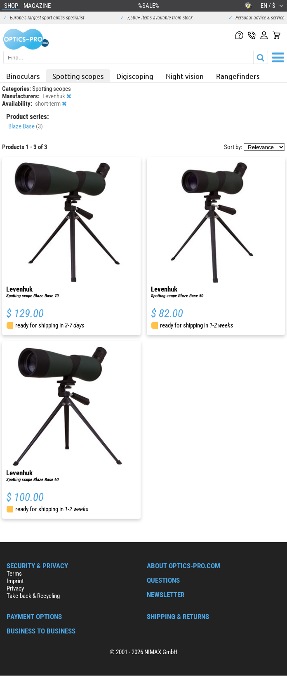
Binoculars (23, 75)
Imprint (15, 581)
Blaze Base (25, 126)
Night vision (185, 75)
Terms (14, 573)
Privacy (15, 588)
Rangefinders (238, 75)
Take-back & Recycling (33, 596)
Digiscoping (134, 75)
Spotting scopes (78, 75)
